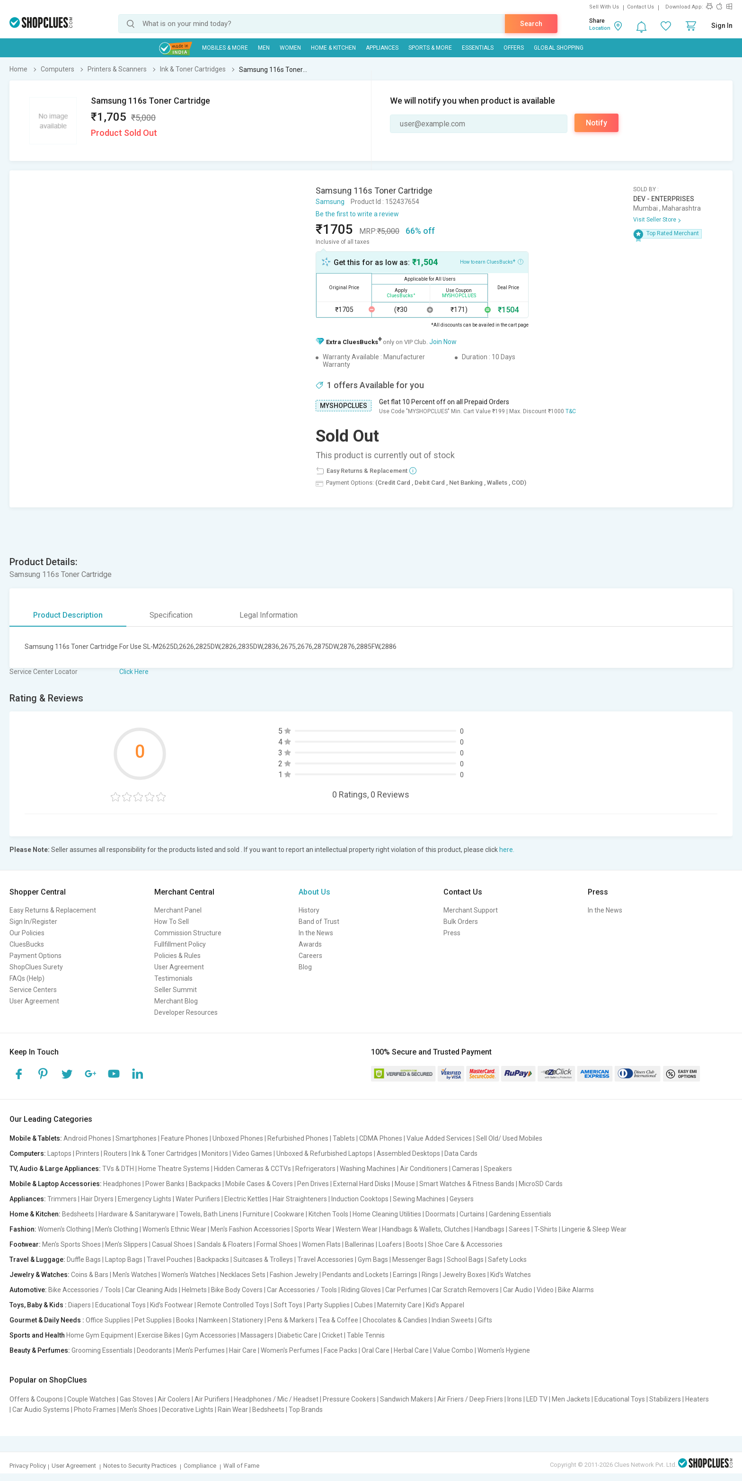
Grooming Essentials (101, 1350)
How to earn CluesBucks (491, 261)
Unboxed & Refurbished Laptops (324, 1153)
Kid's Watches (510, 1274)
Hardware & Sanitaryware (136, 1214)
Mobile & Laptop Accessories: (55, 1184)
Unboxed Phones (237, 1138)
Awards (310, 944)
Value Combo (453, 1350)
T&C (570, 411)
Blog (305, 967)
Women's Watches (188, 1274)
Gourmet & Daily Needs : (46, 1320)
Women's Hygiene (503, 1350)
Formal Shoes (277, 1244)
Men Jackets (571, 1399)
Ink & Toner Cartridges (164, 1153)
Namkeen (213, 1320)
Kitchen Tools (328, 1214)
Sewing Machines (419, 1199)
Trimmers (62, 1199)
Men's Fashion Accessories (250, 1229)
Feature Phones (184, 1138)
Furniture (256, 1214)
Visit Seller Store (654, 219)
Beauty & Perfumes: (39, 1350)
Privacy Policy (27, 1465)
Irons (514, 1399)
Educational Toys (120, 1305)
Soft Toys (288, 1305)
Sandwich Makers (406, 1399)
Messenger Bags (417, 1259)
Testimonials (173, 978)
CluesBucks (26, 944)
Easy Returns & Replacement (52, 910)
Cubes (363, 1305)
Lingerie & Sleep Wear (594, 1229)
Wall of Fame (241, 1465)
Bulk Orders (460, 921)
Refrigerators (315, 1168)
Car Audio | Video (528, 1290)
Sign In (722, 25)
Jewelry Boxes (464, 1274)
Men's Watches (135, 1274)
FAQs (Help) (26, 978)
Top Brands (306, 1409)
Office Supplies (108, 1320)
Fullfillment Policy (180, 944)
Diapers (79, 1305)
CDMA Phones (380, 1138)
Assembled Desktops (408, 1153)
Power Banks (165, 1184)
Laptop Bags (123, 1259)
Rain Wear (233, 1409)
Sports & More (430, 47)
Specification (171, 615)
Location (599, 28)
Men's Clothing (116, 1229)
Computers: (27, 1153)
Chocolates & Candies (394, 1320)
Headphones (122, 1184)
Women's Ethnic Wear (174, 1229)
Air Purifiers (212, 1399)
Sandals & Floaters (224, 1244)
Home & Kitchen (333, 47)
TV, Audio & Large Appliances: (55, 1168)
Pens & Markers (290, 1320)
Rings (430, 1274)
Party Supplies (328, 1305)
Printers (87, 1153)
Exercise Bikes (159, 1335)
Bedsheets (78, 1214)
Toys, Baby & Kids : (38, 1305)
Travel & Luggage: (37, 1259)
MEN (264, 47)
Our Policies (26, 933)
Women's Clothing (64, 1229)
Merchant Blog (176, 1001)
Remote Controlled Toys (233, 1305)
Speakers (498, 1168)
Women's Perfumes (290, 1350)
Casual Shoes (172, 1244)
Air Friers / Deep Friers (470, 1399)
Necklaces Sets (242, 1274)
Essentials (478, 47)
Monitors (215, 1153)
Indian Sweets (453, 1320)
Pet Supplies (153, 1320)
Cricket (332, 1335)
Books (185, 1320)
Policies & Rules (177, 955)
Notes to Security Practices (140, 1465)
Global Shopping (558, 47)
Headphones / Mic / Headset (276, 1399)
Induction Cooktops (360, 1199)
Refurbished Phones (297, 1138)
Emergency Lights (144, 1199)
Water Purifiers (198, 1199)
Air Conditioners (424, 1168)
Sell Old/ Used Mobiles (509, 1138)
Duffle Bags (84, 1259)
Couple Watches (91, 1399)
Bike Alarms (576, 1290)
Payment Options (35, 955)
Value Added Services (439, 1138)
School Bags (465, 1259)
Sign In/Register (33, 921)
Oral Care (375, 1350)
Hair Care (242, 1350)
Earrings (405, 1274)
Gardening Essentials (520, 1214)
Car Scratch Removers (465, 1290)
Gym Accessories (210, 1335)
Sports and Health (37, 1335)
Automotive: (28, 1290)
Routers (115, 1153)
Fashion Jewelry (294, 1274)
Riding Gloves (361, 1290)
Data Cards (460, 1153)
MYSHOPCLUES (343, 405)
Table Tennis (366, 1335)
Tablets (344, 1138)
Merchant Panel (178, 910)
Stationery (247, 1320)
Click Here (134, 671)
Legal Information (268, 615)
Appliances (382, 47)
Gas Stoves (136, 1399)
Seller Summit (175, 989)
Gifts (485, 1320)
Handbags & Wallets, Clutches (426, 1229)
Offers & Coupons (36, 1399)
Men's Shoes (139, 1409)
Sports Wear (312, 1229)
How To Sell (171, 921)
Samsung (330, 201)
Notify (596, 122)
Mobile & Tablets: (35, 1138)
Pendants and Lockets (355, 1274)
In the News (316, 933)
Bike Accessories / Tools (84, 1290)
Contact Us (640, 7)
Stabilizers (665, 1399)
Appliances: (27, 1199)
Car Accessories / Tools (302, 1290)
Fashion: (22, 1229)
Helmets (194, 1290)
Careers (310, 955)
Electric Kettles (246, 1199)
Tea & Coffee (338, 1320)
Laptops (59, 1153)
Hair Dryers (97, 1199)
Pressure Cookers (349, 1399)
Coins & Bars (89, 1274)
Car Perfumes (406, 1290)
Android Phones (87, 1138)
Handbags (489, 1229)
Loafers (390, 1244)
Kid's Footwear (171, 1305)
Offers (514, 47)
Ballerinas (359, 1244)
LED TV (537, 1399)
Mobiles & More (225, 47)
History (309, 910)
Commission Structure (187, 933)
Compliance (200, 1465)
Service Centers (33, 989)
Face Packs (340, 1350)
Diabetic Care (298, 1335)
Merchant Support (470, 910)
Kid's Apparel (445, 1305)
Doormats (440, 1214)
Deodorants (154, 1350)
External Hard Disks (361, 1184)
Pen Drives (313, 1184)
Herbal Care (411, 1350)
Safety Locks (507, 1259)
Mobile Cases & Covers (259, 1184)
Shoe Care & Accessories (465, 1244)
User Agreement (34, 1001)
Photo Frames (95, 1409)
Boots (415, 1244)
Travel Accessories (325, 1259)
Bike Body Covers (237, 1290)
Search (531, 23)
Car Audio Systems (41, 1409)
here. (506, 849)
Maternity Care (399, 1305)
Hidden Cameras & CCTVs (252, 1168)
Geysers (462, 1199)
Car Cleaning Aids (151, 1290)
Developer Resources (186, 1012)
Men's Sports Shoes (71, 1244)
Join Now (443, 342)
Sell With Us (604, 7)
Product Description (68, 615)
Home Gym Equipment (99, 1335)
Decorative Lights (187, 1409)
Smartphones (136, 1138)
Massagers (257, 1335)
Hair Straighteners (300, 1199)
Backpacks (205, 1184)
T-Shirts (545, 1229)
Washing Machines (368, 1168)
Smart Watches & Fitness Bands (466, 1184)
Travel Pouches (170, 1259)
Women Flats (321, 1244)
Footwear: (25, 1244)
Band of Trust (319, 921)
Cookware (289, 1214)
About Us (314, 891)
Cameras (465, 1168)
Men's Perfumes (200, 1350)
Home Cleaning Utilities (387, 1214)
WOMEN (290, 47)
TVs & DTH (118, 1168)
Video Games (252, 1153)
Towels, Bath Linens (208, 1214)
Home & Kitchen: (35, 1214)
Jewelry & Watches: (39, 1274)
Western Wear (357, 1229)
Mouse (405, 1184)
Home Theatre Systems (174, 1168)
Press (451, 933)
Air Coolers (174, 1399)
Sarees (519, 1229)
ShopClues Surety (36, 967)
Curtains (472, 1214)
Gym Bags (373, 1259)
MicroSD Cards (541, 1184)
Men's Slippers (126, 1244)
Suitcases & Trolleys (263, 1259)
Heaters (697, 1399)
